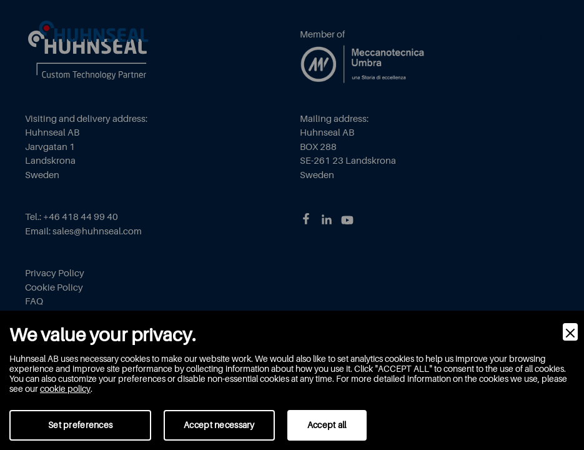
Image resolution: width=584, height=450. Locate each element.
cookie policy (65, 389)
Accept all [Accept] (327, 425)
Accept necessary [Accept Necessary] (219, 425)
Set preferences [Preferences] (80, 425)
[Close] (570, 332)
